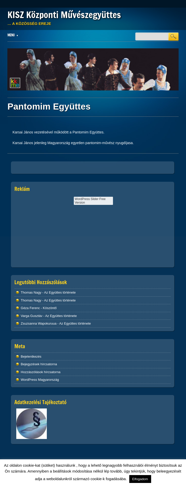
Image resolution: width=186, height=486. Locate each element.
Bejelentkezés (31, 356)
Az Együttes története (60, 292)
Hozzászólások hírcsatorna (41, 372)
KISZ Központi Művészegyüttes (64, 14)
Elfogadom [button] (140, 479)
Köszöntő (49, 308)
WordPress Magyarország (40, 380)
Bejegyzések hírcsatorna (39, 364)
